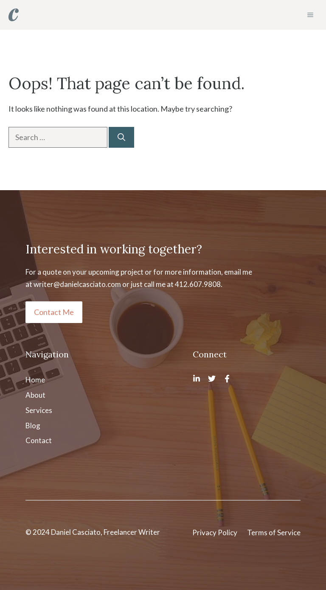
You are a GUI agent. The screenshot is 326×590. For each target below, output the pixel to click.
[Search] (121, 137)
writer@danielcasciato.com (77, 284)
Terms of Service (274, 532)
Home (35, 379)
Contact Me (54, 312)
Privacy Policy (214, 532)
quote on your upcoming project (92, 271)
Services (38, 410)
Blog (32, 425)
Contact (38, 440)
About (35, 395)
